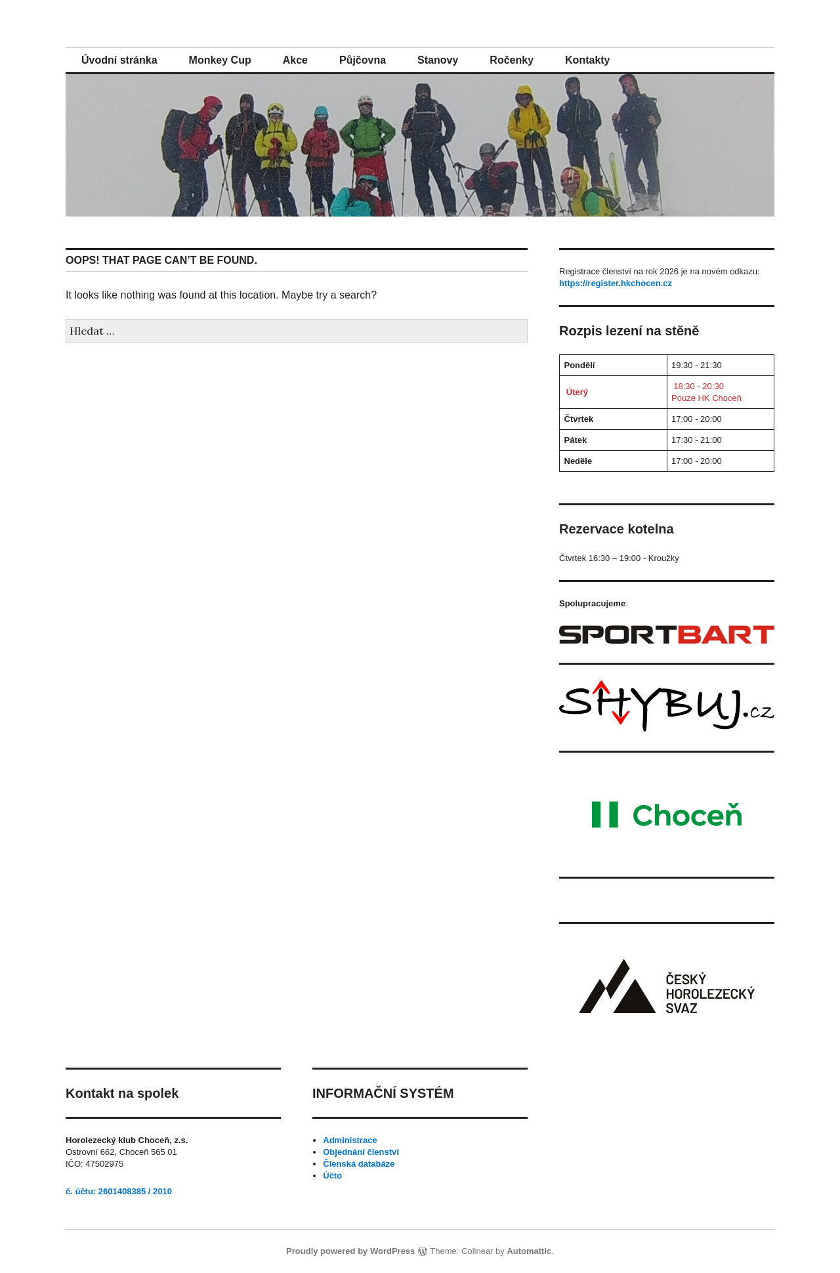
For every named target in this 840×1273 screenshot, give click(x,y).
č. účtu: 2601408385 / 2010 (119, 1191)
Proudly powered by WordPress (350, 1251)
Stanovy (437, 60)
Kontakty (587, 60)
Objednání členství (361, 1152)
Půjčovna (362, 60)
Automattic (529, 1251)
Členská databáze (358, 1164)
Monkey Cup (220, 60)
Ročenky (512, 60)
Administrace (350, 1140)
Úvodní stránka (119, 60)
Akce (295, 60)
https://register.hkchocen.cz (615, 283)
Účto (332, 1175)
